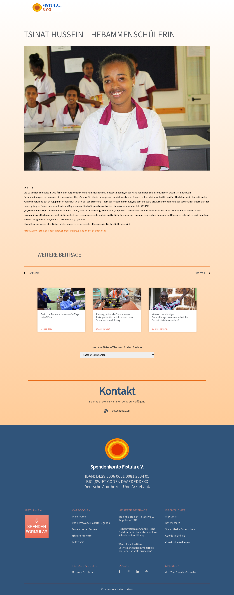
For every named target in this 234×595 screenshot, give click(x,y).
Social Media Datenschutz (180, 529)
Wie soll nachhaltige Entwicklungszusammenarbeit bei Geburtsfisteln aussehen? (170, 317)
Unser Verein (79, 516)
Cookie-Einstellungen (177, 542)
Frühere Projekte (81, 535)
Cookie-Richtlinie (175, 535)
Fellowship (78, 542)
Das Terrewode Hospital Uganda (91, 522)
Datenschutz (172, 522)
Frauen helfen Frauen (84, 529)
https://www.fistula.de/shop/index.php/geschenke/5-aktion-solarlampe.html (65, 230)
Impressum (171, 516)
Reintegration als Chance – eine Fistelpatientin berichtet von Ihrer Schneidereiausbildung (114, 317)
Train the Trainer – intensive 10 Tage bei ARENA (60, 316)
